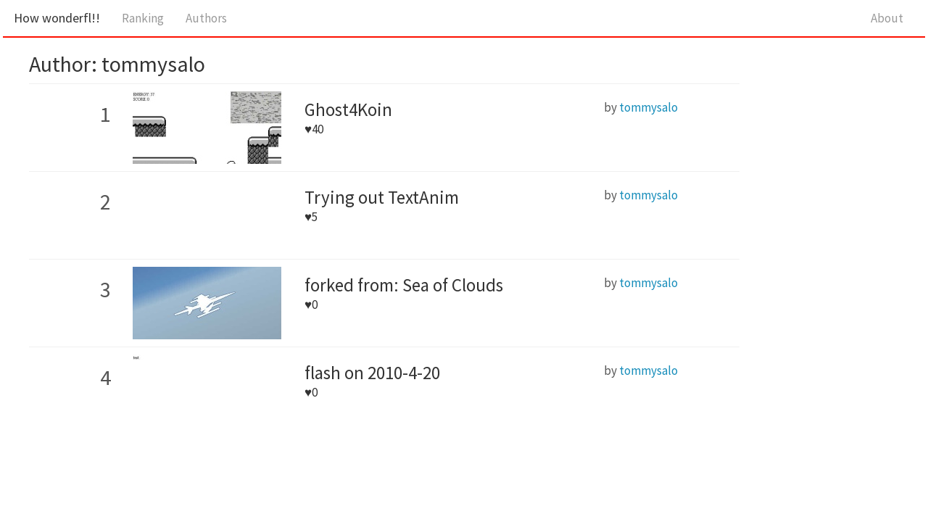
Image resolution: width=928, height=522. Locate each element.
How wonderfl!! (57, 17)
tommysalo (648, 107)
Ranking (143, 18)
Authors (206, 18)
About (887, 18)
